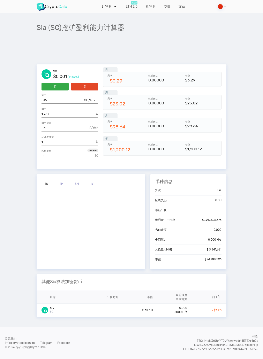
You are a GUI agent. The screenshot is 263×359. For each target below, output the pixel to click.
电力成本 (46, 123)
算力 (44, 95)
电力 (44, 109)
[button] (92, 150)
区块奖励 (46, 151)
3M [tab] (77, 184)
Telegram (46, 343)
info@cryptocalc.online (20, 343)
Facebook (63, 343)
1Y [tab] (91, 184)
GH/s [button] (88, 100)
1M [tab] (61, 184)
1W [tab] (46, 184)
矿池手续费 (48, 137)
